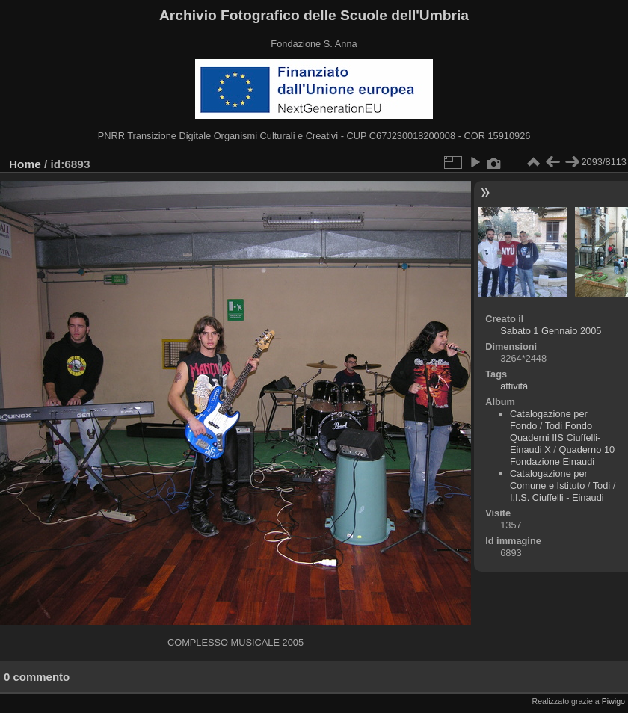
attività (514, 386)
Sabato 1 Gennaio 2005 (550, 330)
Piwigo (613, 701)
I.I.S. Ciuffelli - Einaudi (557, 497)
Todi (601, 485)
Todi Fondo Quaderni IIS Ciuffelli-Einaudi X (555, 437)
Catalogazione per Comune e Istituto (549, 479)
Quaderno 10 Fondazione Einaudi (562, 455)
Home (25, 164)
